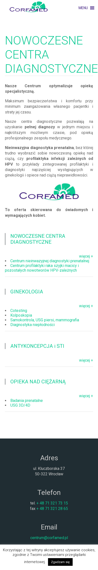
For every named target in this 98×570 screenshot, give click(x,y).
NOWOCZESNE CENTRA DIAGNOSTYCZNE (37, 239)
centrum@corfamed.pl (49, 537)
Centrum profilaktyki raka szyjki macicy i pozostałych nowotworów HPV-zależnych (42, 268)
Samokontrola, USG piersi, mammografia (44, 320)
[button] (83, 8)
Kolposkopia (21, 315)
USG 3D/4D (20, 405)
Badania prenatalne (26, 400)
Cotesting (18, 310)
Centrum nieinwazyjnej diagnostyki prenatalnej (49, 261)
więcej (84, 256)
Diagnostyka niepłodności (32, 324)
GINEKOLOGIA (26, 292)
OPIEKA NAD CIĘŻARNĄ (38, 382)
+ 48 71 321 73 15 (52, 503)
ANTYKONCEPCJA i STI (37, 346)
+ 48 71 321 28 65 (52, 508)
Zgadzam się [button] (60, 562)
